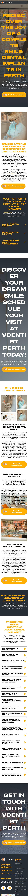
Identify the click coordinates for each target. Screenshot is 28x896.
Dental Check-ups (20, 881)
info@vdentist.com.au (8, 874)
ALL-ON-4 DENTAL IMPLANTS (10, 225)
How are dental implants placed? (12, 714)
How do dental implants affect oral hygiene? (11, 749)
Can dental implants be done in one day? (11, 687)
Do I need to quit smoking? (12, 762)
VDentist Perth (8, 212)
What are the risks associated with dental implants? (11, 701)
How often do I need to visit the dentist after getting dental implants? (12, 728)
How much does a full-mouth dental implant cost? (11, 756)
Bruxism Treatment (21, 889)
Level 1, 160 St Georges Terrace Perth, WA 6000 (6, 866)
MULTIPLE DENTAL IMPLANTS (10, 233)
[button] (14, 225)
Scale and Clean (20, 868)
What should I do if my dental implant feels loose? (11, 742)
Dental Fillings (19, 876)
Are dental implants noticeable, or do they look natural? (11, 721)
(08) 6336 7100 (6, 870)
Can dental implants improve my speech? (10, 735)
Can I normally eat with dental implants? (11, 708)
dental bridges (11, 173)
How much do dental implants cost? (10, 655)
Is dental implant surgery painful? (12, 674)
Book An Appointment (14, 369)
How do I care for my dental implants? (10, 694)
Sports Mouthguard (21, 878)
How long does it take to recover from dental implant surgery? (12, 681)
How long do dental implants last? (10, 649)
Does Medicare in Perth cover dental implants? (11, 775)
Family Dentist (19, 884)
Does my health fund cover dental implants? (13, 661)
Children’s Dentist (20, 886)
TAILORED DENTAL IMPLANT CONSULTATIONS (10, 242)
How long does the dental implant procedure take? (12, 667)
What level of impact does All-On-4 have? (12, 768)
